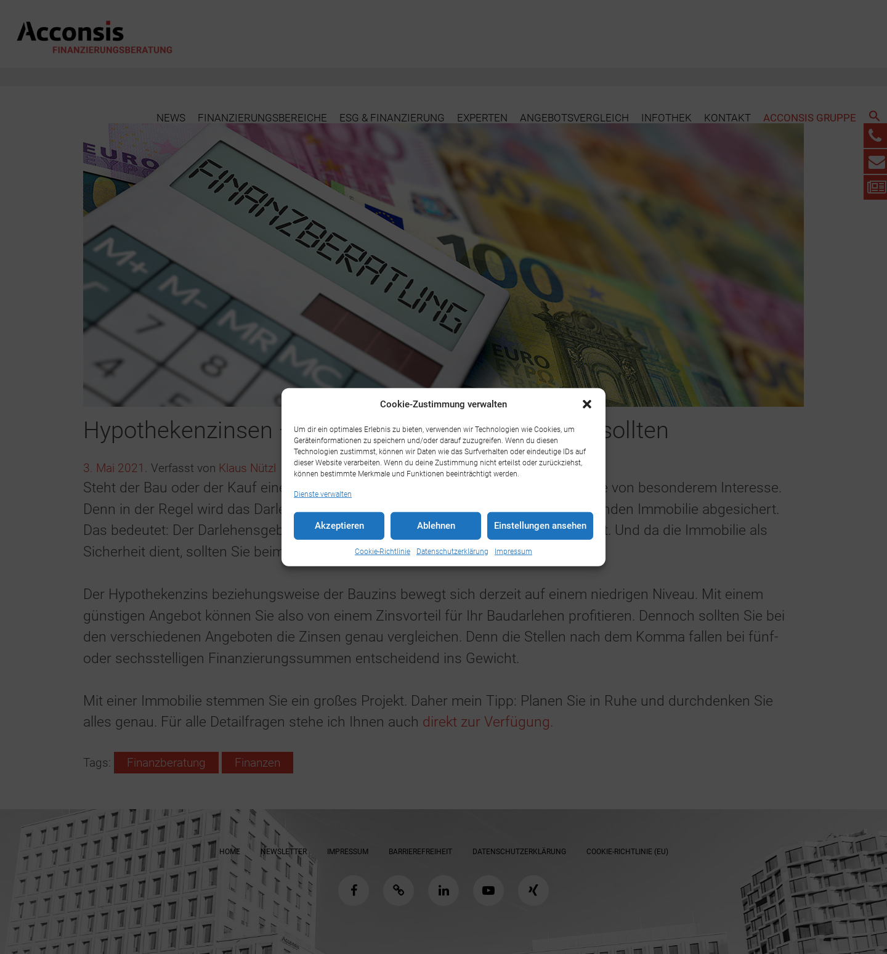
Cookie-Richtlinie (382, 551)
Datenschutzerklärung (452, 551)
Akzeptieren (339, 525)
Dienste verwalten (323, 493)
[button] (587, 404)
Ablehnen (436, 525)
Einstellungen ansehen (540, 525)
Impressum (513, 551)
